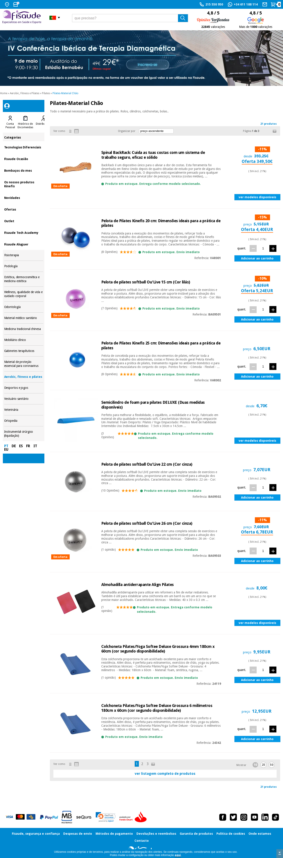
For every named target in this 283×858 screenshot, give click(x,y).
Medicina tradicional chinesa (23, 329)
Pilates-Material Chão (65, 93)
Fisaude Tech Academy (23, 232)
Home (3, 93)
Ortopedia (23, 420)
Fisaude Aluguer (23, 244)
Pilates (46, 93)
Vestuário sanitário (23, 398)
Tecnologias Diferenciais (23, 147)
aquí (178, 855)
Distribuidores (44, 123)
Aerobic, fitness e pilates (23, 376)
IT (35, 446)
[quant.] (263, 248)
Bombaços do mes (23, 170)
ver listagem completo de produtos (165, 773)
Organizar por (126, 131)
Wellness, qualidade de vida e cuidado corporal (23, 294)
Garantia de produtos (196, 833)
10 (255, 764)
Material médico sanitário (23, 318)
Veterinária (23, 409)
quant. (241, 248)
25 (263, 764)
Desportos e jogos (23, 387)
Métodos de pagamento (114, 833)
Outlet (23, 221)
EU (6, 449)
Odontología (23, 307)
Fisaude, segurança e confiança (36, 833)
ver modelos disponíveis (257, 197)
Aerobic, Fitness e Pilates (24, 93)
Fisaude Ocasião (23, 158)
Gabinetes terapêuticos (23, 351)
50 (271, 764)
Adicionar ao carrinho (257, 258)
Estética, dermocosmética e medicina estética (23, 279)
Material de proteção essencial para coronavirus (23, 364)
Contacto (141, 840)
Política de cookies (230, 833)
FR (28, 446)
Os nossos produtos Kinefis (23, 184)
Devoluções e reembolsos (156, 833)
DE (14, 446)
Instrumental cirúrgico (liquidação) (23, 433)
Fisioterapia (23, 255)
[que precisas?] (130, 18)
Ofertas (23, 209)
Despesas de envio (77, 833)
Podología (23, 266)
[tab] (10, 122)
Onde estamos (260, 833)
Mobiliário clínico (23, 340)
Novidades (23, 197)
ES (21, 446)
